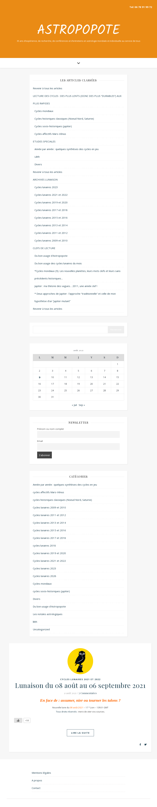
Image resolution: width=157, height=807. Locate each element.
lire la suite (80, 732)
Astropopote (78, 30)
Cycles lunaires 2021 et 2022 (51, 194)
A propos (37, 780)
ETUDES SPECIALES (44, 141)
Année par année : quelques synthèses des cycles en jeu (67, 149)
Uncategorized (41, 629)
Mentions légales (41, 772)
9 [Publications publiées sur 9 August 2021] (39, 377)
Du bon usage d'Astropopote (49, 606)
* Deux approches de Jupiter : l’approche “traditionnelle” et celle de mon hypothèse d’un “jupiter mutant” (75, 297)
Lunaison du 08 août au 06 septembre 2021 (80, 685)
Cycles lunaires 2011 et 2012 (51, 232)
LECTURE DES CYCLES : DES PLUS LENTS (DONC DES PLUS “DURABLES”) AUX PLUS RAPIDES (77, 99)
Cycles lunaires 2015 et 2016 (51, 217)
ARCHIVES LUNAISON (45, 179)
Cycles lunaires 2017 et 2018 (51, 210)
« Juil (74, 405)
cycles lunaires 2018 (44, 545)
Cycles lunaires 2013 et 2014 (51, 225)
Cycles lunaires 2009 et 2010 (51, 240)
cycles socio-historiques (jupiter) (51, 591)
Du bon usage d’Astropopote (51, 255)
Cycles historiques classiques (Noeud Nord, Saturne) (64, 118)
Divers (38, 164)
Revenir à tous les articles (47, 88)
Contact (36, 788)
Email (40, 441)
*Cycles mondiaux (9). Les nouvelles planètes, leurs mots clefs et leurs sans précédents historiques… (78, 274)
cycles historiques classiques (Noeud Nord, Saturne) (62, 499)
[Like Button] (18, 720)
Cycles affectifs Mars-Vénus (50, 133)
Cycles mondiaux (44, 111)
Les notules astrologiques (47, 614)
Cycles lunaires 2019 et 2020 (51, 202)
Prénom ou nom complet (50, 428)
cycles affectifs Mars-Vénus (48, 492)
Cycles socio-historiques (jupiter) (53, 126)
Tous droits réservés (66, 711)
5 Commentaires (88, 693)
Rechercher (116, 329)
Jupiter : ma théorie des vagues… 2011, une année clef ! (66, 286)
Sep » (82, 405)
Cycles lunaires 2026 (44, 576)
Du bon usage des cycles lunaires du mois (58, 263)
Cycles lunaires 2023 (46, 187)
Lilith (37, 156)
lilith (35, 621)
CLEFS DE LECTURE (44, 248)
